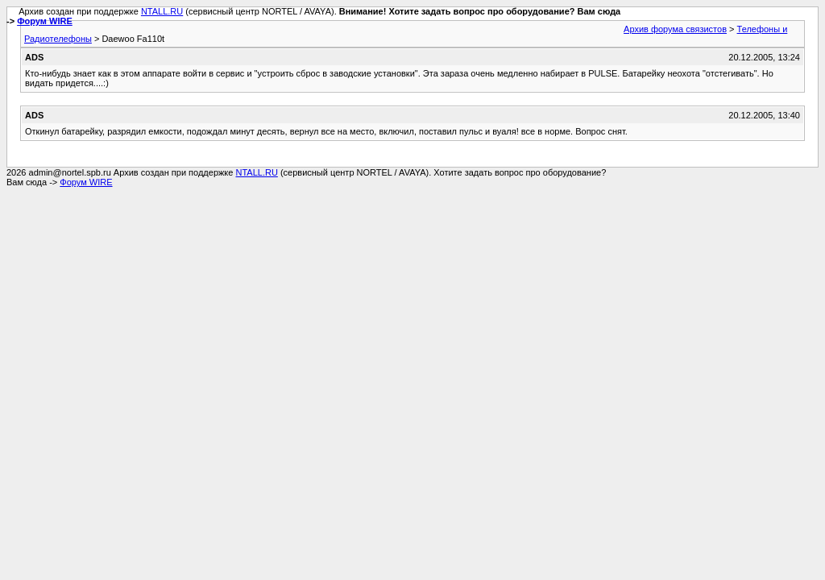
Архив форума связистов (675, 29)
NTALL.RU (162, 11)
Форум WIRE (45, 21)
